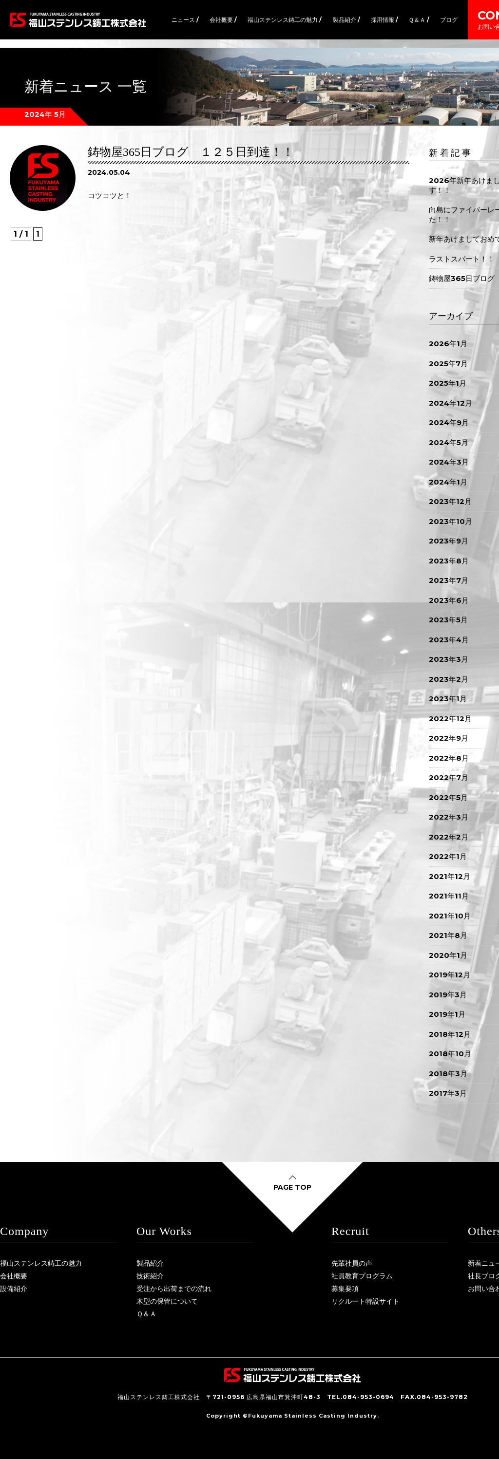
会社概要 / (223, 19)
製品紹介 (150, 1263)
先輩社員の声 (351, 1263)
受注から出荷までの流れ (173, 1288)
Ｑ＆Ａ (146, 1313)
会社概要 (13, 1276)
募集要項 (345, 1288)
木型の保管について (167, 1301)
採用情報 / (384, 19)
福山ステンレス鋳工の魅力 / (285, 19)
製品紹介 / (346, 19)
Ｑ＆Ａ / (418, 19)
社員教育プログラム (362, 1276)
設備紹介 (13, 1288)
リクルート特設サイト (365, 1301)
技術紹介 (150, 1276)
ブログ (449, 19)
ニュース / (185, 19)
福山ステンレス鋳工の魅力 (41, 1263)
